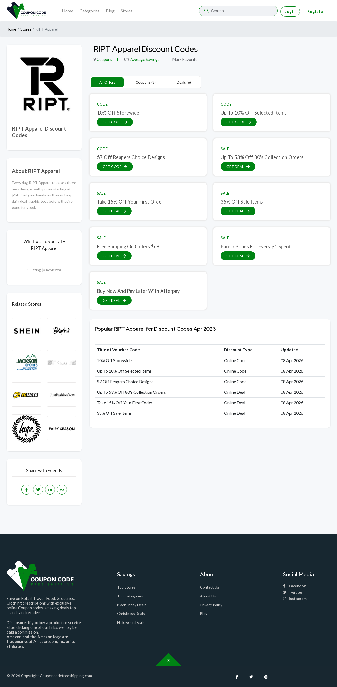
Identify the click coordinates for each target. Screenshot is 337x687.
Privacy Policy (211, 604)
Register (316, 11)
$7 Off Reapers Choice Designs (131, 157)
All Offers (107, 82)
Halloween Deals (131, 622)
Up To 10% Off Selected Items (253, 113)
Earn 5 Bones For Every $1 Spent (256, 246)
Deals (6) (184, 82)
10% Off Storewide (118, 113)
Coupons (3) (146, 82)
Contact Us (209, 587)
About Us (208, 596)
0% (127, 59)
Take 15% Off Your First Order (130, 202)
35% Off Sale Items (242, 202)
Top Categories (130, 596)
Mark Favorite (184, 59)
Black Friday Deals (131, 604)
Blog (110, 10)
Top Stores (126, 587)
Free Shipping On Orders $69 (128, 246)
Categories (90, 10)
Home (67, 10)
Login (290, 11)
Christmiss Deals (131, 613)
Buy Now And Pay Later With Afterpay (138, 291)
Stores (126, 10)
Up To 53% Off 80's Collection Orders (262, 157)
